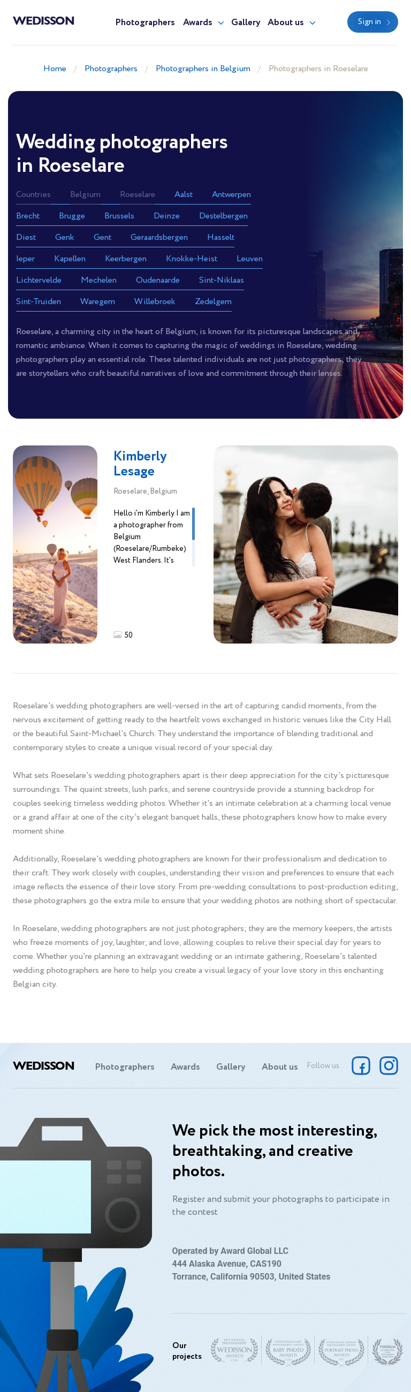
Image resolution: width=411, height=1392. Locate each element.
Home (54, 69)
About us (286, 22)
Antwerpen (231, 194)
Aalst (183, 194)
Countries (33, 194)
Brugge (72, 216)
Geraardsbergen (159, 237)
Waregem (97, 302)
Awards (197, 22)
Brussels (119, 216)
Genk (64, 237)
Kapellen (70, 259)
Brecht (28, 216)
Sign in (369, 22)
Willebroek (155, 302)
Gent (102, 237)
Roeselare (137, 194)
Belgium (85, 194)
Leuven (250, 259)
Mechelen (99, 280)
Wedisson (43, 19)
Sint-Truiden (38, 302)
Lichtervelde (39, 280)
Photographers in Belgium (203, 69)
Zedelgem (213, 302)
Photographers (145, 22)
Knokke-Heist (191, 259)
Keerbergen (126, 259)
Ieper (25, 259)
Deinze (167, 216)
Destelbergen (223, 216)
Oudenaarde (158, 280)
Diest (26, 237)
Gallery (246, 22)
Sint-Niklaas (221, 280)
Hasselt (220, 237)
